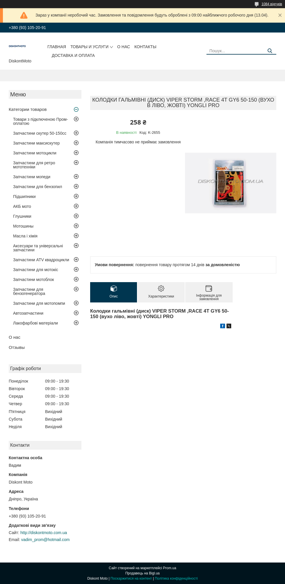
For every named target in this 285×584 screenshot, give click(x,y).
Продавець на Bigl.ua (142, 573)
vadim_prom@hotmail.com (45, 539)
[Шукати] (269, 51)
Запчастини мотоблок (33, 279)
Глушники (22, 216)
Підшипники (24, 196)
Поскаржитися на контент (131, 578)
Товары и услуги (89, 46)
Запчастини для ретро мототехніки (34, 165)
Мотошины (23, 226)
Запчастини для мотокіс (35, 269)
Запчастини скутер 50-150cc (39, 133)
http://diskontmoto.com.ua (43, 532)
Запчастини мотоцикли (34, 153)
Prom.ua (169, 568)
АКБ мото (22, 206)
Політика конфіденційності (176, 578)
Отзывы (17, 347)
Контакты (145, 46)
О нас (123, 46)
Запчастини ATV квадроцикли (41, 259)
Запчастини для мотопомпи (39, 303)
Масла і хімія (25, 236)
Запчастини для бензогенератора (29, 291)
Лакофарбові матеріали (35, 323)
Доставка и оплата (73, 55)
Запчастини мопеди (31, 176)
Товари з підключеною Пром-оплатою (40, 121)
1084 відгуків (271, 4)
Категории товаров (28, 109)
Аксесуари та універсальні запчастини (38, 248)
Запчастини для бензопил (37, 186)
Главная (56, 46)
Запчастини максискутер (36, 143)
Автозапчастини (28, 313)
